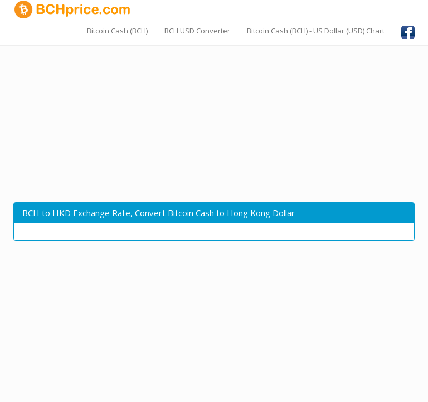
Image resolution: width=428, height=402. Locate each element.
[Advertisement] (214, 109)
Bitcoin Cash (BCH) (117, 31)
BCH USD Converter (197, 31)
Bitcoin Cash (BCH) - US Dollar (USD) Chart (316, 31)
